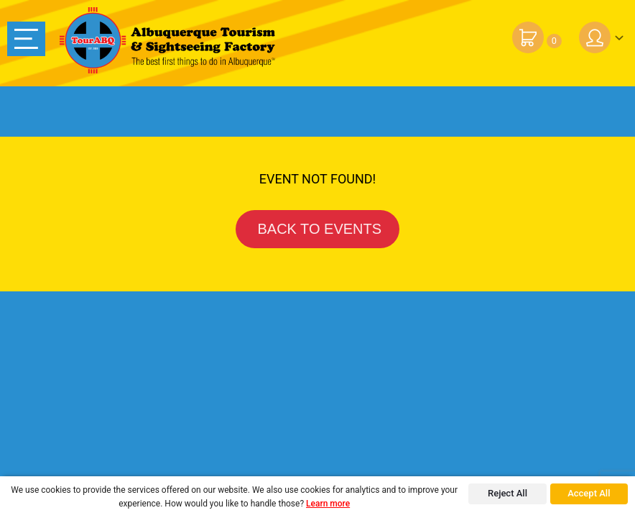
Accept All (588, 493)
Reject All (507, 493)
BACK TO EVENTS (317, 229)
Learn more (328, 504)
